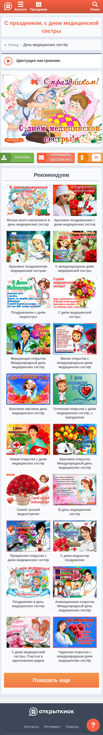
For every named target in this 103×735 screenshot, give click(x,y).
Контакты (31, 727)
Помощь (72, 727)
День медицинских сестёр (45, 45)
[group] (51, 61)
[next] (96, 109)
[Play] (8, 61)
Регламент (52, 727)
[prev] (7, 109)
